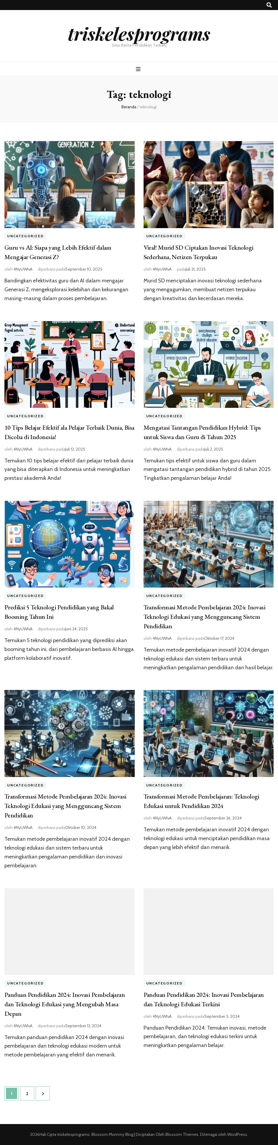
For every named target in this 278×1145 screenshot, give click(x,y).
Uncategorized (25, 236)
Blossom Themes (181, 1134)
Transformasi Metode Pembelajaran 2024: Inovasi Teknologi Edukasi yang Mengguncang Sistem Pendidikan (205, 616)
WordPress (237, 1134)
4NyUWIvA (23, 269)
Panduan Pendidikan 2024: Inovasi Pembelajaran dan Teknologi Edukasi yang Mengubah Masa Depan (64, 1004)
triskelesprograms (139, 33)
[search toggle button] (269, 5)
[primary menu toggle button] (139, 69)
